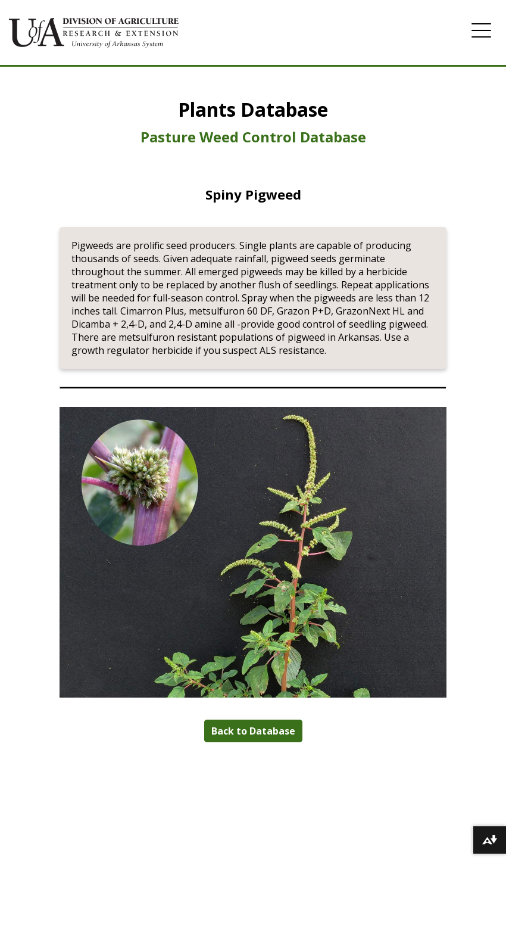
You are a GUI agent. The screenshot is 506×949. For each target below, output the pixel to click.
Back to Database (253, 731)
